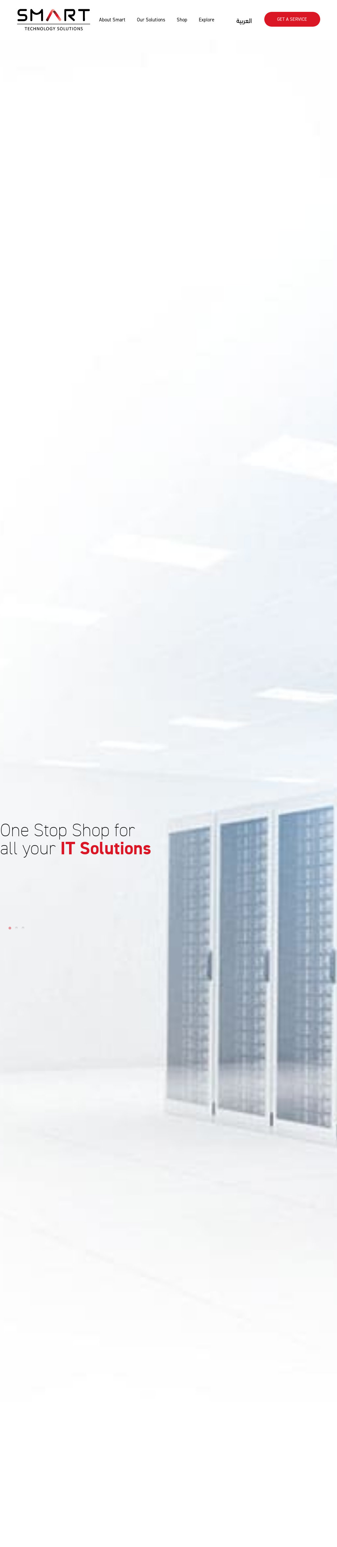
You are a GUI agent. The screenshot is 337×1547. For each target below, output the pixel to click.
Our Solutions (151, 19)
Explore (206, 19)
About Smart (112, 19)
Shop (182, 19)
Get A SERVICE (292, 19)
